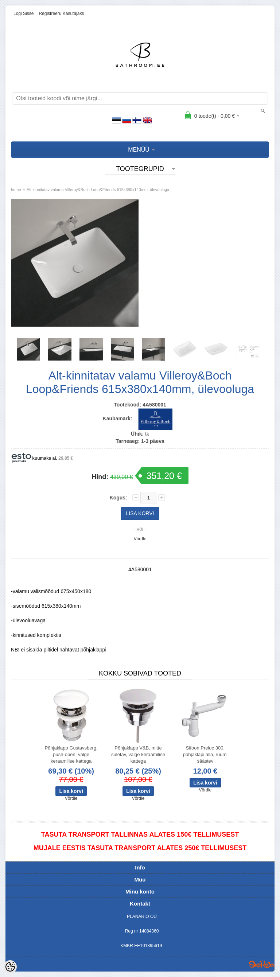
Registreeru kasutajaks (61, 13)
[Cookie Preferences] (10, 966)
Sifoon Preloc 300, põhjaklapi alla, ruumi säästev (205, 754)
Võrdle (140, 538)
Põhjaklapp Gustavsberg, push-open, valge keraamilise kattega (70, 754)
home (16, 189)
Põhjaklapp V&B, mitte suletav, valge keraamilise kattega (138, 754)
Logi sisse (23, 13)
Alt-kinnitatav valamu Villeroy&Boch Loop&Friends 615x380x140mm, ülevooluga (98, 189)
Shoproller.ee (262, 964)
